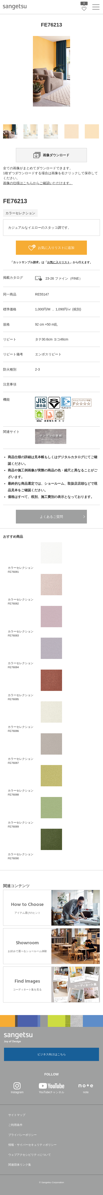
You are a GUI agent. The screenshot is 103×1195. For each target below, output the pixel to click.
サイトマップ (16, 1115)
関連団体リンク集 (19, 1164)
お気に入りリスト (58, 262)
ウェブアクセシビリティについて (29, 1154)
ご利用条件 (15, 1125)
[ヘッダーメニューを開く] (95, 8)
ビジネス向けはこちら (51, 1054)
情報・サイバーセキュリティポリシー (32, 1144)
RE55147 (42, 294)
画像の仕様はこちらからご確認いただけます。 (38, 183)
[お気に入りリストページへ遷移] (84, 9)
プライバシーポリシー (22, 1135)
